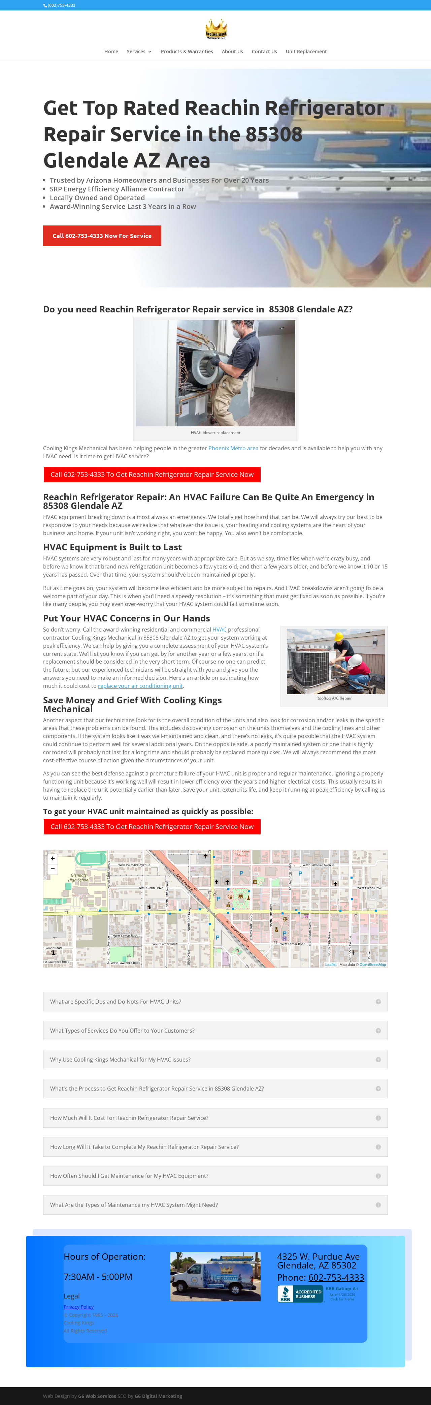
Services (136, 52)
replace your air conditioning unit (140, 686)
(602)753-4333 (61, 5)
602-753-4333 (336, 1277)
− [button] (53, 869)
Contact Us (264, 52)
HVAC (219, 629)
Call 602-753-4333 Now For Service (102, 235)
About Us (232, 52)
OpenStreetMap (373, 965)
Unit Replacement (306, 52)
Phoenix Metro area (233, 448)
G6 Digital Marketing (158, 1396)
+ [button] (53, 859)
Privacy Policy (79, 1307)
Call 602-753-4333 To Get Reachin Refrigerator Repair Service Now (152, 474)
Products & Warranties (187, 52)
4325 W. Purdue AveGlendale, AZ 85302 (318, 1260)
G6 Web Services (97, 1396)
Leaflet (330, 965)
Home (111, 52)
